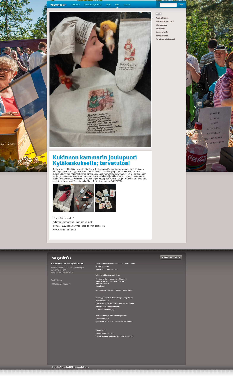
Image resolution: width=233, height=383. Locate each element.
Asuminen (75, 4)
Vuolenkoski (58, 4)
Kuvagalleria (162, 32)
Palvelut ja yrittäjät (92, 4)
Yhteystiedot (162, 35)
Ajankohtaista (162, 18)
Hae (181, 5)
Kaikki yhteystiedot (171, 257)
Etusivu (126, 4)
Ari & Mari (160, 28)
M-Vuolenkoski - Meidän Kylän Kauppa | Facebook (114, 290)
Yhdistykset (161, 25)
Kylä (117, 5)
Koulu (108, 4)
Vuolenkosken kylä (165, 21)
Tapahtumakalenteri (165, 39)
